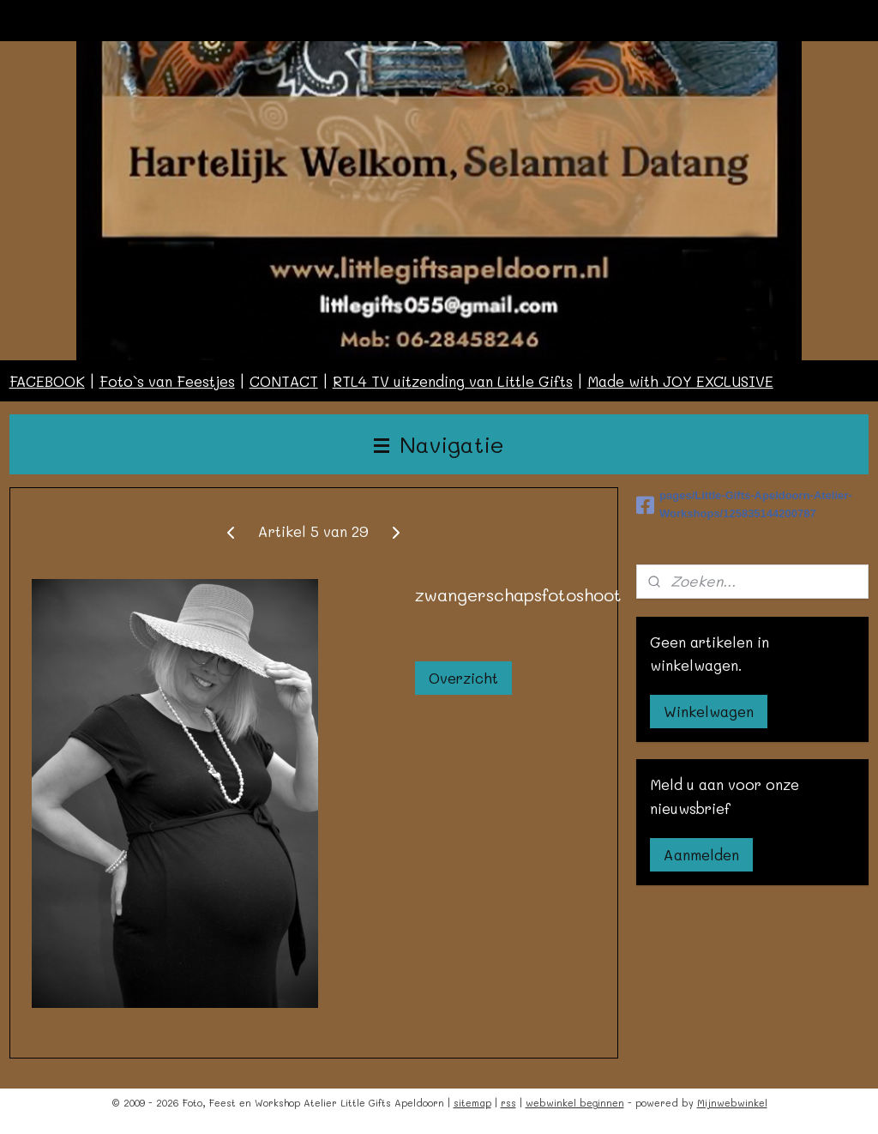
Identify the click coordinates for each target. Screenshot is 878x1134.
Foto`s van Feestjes (167, 380)
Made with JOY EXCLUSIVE (680, 380)
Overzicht (463, 677)
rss (508, 1102)
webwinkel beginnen (575, 1102)
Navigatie (439, 444)
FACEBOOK (47, 380)
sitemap (472, 1102)
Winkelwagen (709, 711)
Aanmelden (701, 854)
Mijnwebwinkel (732, 1102)
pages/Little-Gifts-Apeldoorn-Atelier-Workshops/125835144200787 (744, 504)
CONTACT (284, 380)
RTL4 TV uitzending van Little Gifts (453, 380)
